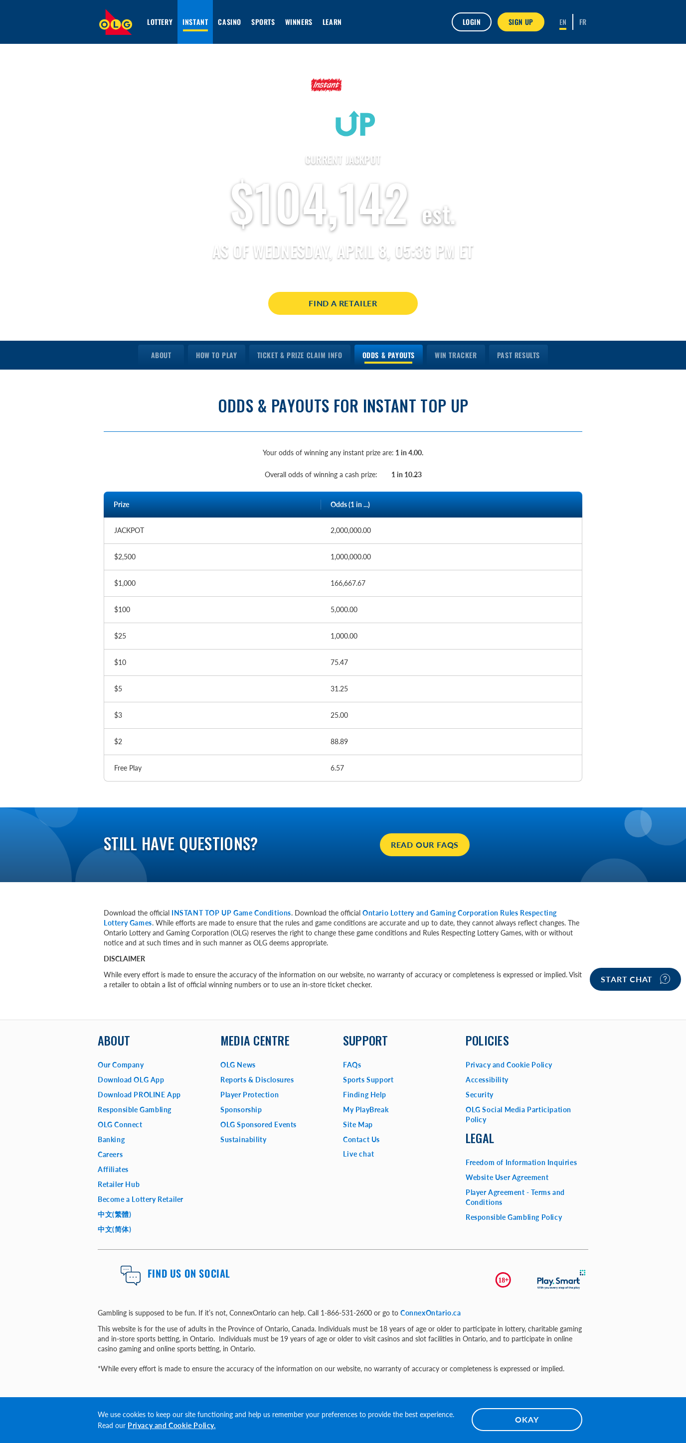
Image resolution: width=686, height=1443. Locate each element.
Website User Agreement (507, 1177)
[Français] (583, 22)
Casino (229, 21)
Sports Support (368, 1079)
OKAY (526, 1419)
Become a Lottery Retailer (140, 1199)
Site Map (358, 1124)
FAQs (352, 1064)
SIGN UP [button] (521, 21)
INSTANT (195, 21)
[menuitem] (161, 355)
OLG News (238, 1064)
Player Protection (249, 1094)
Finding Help (364, 1094)
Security (480, 1094)
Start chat (635, 979)
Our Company (121, 1064)
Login (472, 21)
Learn (332, 21)
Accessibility (487, 1079)
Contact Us (361, 1139)
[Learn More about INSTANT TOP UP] (343, 106)
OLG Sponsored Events (258, 1124)
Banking (111, 1139)
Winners (299, 21)
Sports (263, 21)
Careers (110, 1154)
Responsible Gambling (135, 1109)
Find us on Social (189, 1273)
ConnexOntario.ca (430, 1313)
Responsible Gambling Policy (514, 1217)
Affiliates (113, 1169)
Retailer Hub (119, 1184)
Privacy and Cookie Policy (509, 1064)
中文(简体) (115, 1229)
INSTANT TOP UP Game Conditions (231, 913)
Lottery (159, 21)
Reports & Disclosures (257, 1079)
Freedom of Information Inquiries (521, 1162)
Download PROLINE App (139, 1094)
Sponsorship (241, 1109)
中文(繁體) (115, 1214)
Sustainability (243, 1139)
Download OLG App (131, 1079)
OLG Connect (120, 1124)
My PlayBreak (365, 1109)
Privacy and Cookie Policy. (172, 1425)
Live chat (358, 1154)
